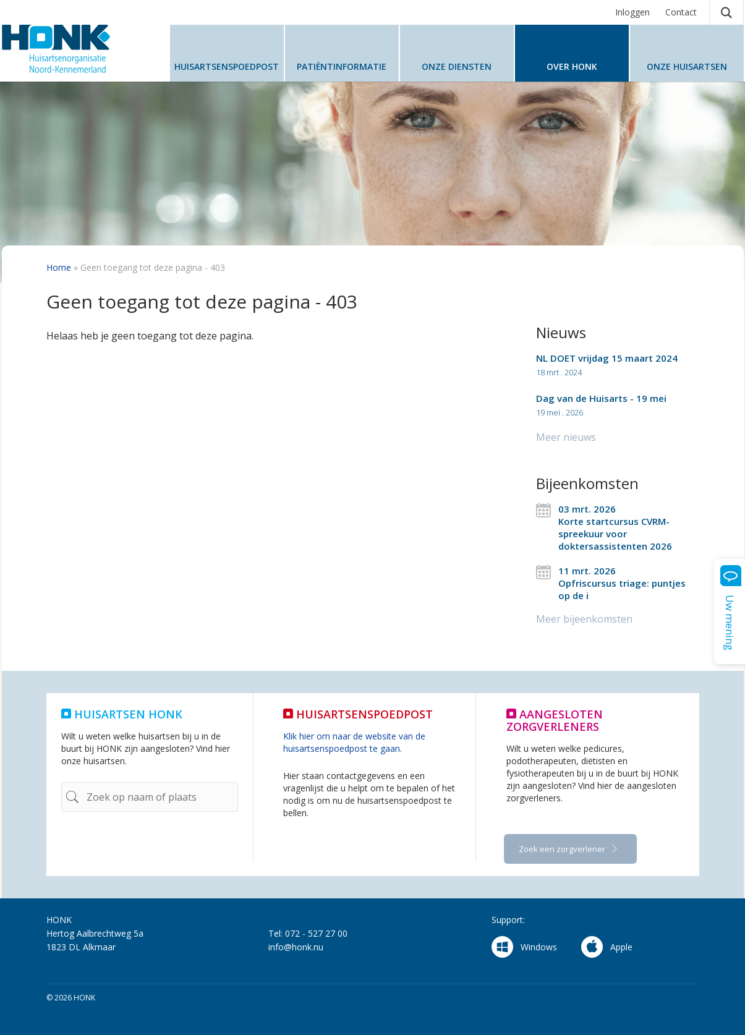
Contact (681, 12)
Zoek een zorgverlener (563, 848)
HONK (76, 49)
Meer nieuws (566, 437)
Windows (524, 947)
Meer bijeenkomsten (584, 619)
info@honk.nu (295, 947)
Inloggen (632, 12)
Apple (606, 947)
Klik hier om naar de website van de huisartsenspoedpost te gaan (354, 742)
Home (58, 267)
